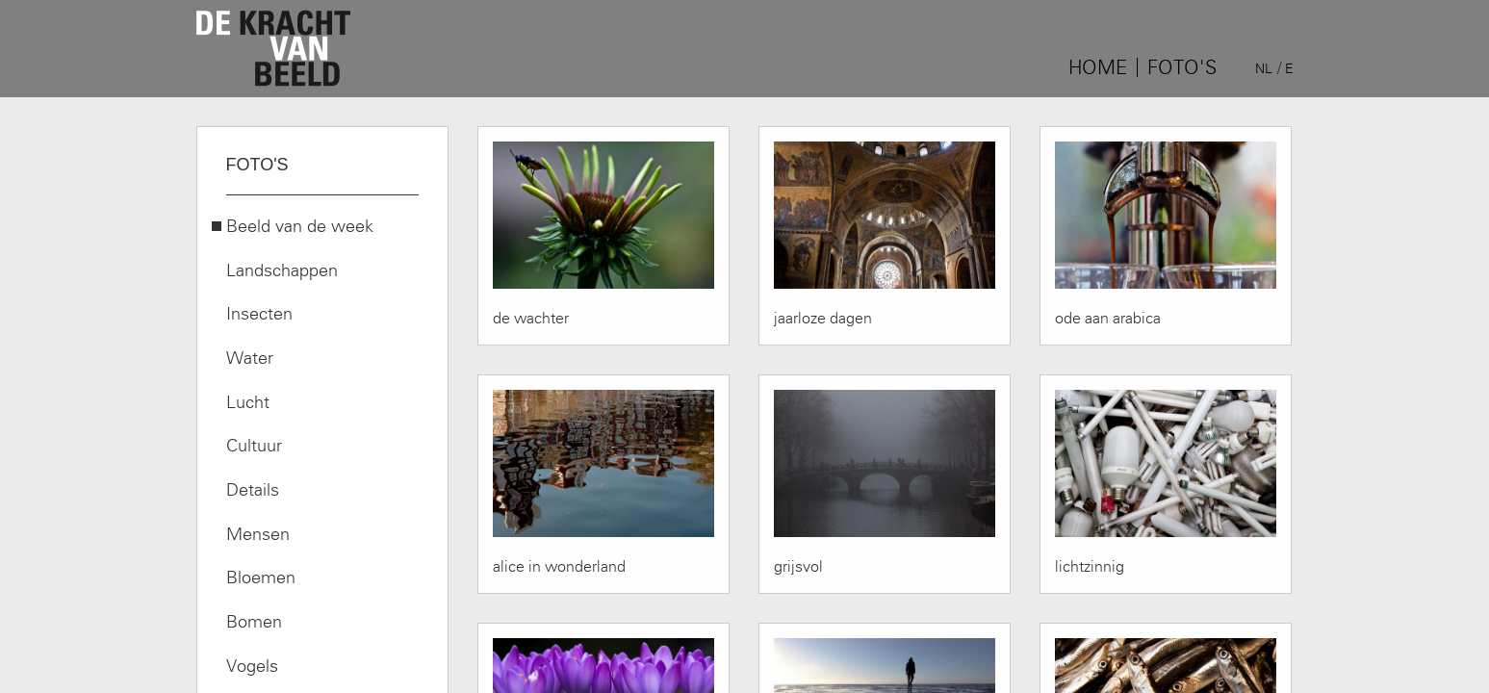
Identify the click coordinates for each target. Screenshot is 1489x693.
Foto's (1182, 67)
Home (1097, 67)
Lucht (248, 402)
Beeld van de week (299, 226)
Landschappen (282, 270)
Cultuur (254, 445)
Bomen (254, 621)
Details (252, 489)
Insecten (259, 313)
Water (249, 358)
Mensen (258, 534)
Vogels (252, 666)
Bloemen (260, 577)
